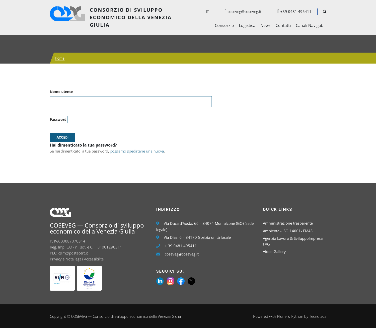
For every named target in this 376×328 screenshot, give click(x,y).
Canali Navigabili (311, 25)
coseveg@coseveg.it (240, 11)
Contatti (283, 25)
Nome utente (61, 91)
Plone (282, 316)
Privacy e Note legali (66, 258)
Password (58, 119)
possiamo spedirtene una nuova (137, 151)
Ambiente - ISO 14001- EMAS (287, 230)
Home (60, 58)
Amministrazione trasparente (288, 223)
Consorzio (224, 25)
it (207, 11)
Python (297, 316)
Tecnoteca (317, 316)
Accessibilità (94, 258)
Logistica (247, 25)
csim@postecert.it (73, 252)
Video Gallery (274, 251)
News (265, 25)
